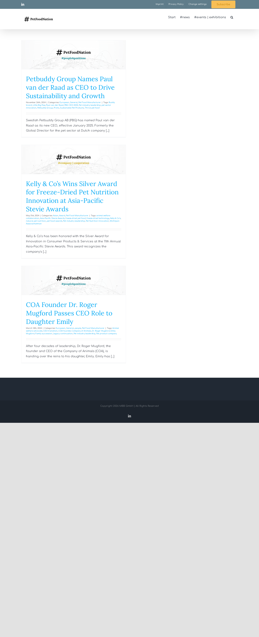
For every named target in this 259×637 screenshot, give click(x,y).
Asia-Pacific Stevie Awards (52, 218)
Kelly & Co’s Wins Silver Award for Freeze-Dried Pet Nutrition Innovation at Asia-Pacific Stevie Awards (72, 196)
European (64, 102)
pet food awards (54, 221)
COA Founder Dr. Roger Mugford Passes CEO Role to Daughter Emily (69, 313)
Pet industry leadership (90, 105)
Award (62, 216)
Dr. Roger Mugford (101, 331)
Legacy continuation (63, 334)
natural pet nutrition (36, 221)
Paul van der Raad (54, 105)
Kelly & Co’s (115, 218)
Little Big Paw (39, 105)
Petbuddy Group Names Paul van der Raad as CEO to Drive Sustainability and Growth (70, 87)
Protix (56, 108)
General (74, 102)
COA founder (64, 331)
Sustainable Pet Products (72, 108)
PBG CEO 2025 (71, 105)
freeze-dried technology (98, 218)
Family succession (43, 334)
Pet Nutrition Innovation (97, 221)
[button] (232, 17)
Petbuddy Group (45, 108)
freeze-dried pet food (75, 218)
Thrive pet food (92, 108)
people (78, 328)
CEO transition (50, 331)
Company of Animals (81, 331)
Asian (55, 216)
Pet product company (106, 334)
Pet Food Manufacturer (89, 102)
